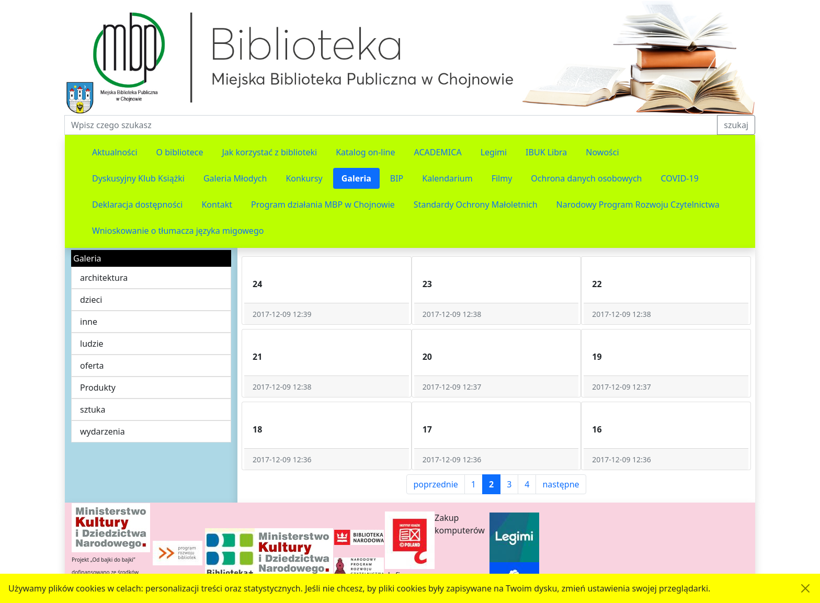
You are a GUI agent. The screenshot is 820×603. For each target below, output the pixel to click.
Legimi (494, 152)
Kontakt (216, 204)
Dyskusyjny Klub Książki (138, 178)
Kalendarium (447, 178)
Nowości (602, 152)
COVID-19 (680, 178)
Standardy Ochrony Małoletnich (476, 204)
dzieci (91, 299)
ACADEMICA (438, 152)
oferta (92, 365)
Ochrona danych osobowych (586, 178)
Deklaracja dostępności (137, 204)
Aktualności (115, 152)
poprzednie (435, 484)
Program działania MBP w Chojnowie (323, 204)
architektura (104, 277)
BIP (397, 178)
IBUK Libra (546, 152)
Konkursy (304, 178)
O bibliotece (179, 152)
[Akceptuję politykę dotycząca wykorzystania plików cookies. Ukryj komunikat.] (805, 588)
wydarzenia (102, 431)
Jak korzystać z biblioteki (269, 152)
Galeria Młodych (235, 178)
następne (560, 484)
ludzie (92, 343)
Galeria (356, 178)
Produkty (98, 387)
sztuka (92, 409)
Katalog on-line (365, 152)
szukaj (736, 125)
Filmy (502, 178)
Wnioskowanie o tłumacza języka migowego (178, 230)
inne (88, 321)
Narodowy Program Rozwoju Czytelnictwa (638, 204)
